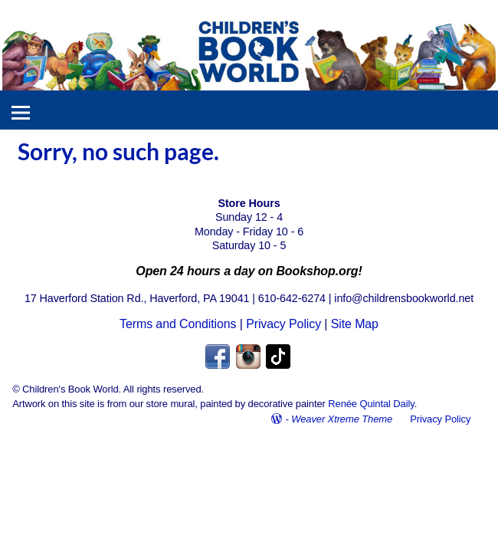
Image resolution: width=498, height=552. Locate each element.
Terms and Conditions (178, 323)
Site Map (354, 323)
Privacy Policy (283, 323)
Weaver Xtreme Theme (341, 419)
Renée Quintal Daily (371, 403)
